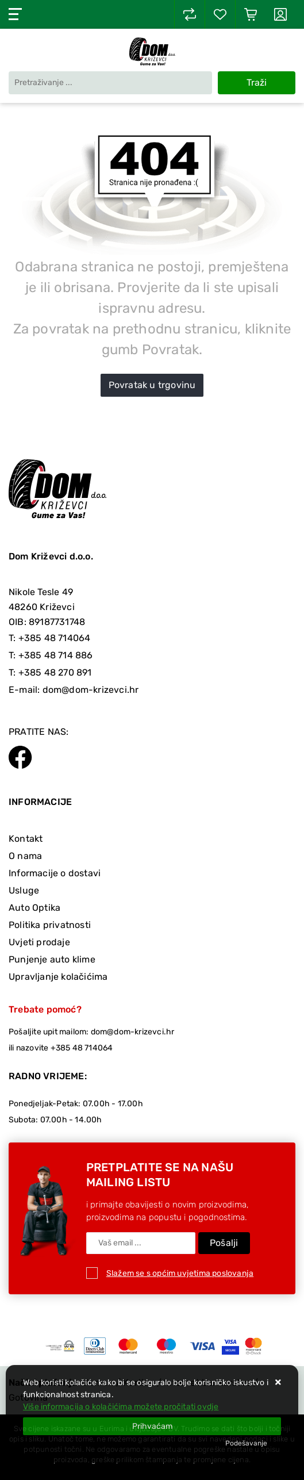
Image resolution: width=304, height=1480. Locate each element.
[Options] (246, 1443)
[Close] (152, 1426)
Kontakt (26, 838)
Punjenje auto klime (52, 959)
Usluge (24, 890)
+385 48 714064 (54, 637)
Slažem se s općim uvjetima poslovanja (179, 1273)
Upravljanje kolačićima (58, 976)
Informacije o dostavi (55, 873)
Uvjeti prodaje (39, 942)
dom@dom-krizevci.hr (91, 689)
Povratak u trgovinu (152, 384)
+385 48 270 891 (55, 672)
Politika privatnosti (50, 924)
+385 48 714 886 (55, 655)
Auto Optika (34, 907)
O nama (25, 855)
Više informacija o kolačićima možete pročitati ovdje (120, 1407)
